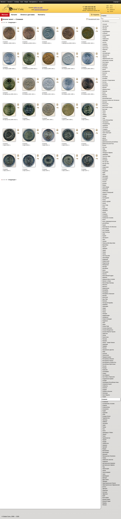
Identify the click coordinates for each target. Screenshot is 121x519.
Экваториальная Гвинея (109, 483)
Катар (104, 199)
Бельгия (104, 73)
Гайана (104, 114)
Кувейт (104, 235)
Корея (104, 225)
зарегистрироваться (40, 9)
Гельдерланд (106, 123)
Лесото (104, 246)
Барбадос (105, 64)
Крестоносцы (106, 232)
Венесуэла (105, 103)
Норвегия (105, 321)
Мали (103, 270)
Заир (103, 149)
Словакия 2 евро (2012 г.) (65, 144)
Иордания (105, 170)
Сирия (104, 396)
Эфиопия (105, 494)
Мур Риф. (105, 299)
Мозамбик (105, 290)
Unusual (104, 24)
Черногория (105, 468)
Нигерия (104, 313)
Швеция (104, 477)
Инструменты (33, 1)
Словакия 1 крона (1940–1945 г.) (47, 119)
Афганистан (105, 55)
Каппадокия (105, 198)
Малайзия (105, 268)
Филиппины (105, 450)
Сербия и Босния (107, 391)
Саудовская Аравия (107, 378)
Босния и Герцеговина (108, 80)
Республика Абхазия (108, 358)
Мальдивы (105, 272)
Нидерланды (106, 315)
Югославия (105, 497)
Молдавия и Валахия (108, 293)
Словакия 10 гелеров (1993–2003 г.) (9, 68)
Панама (104, 340)
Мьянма (104, 301)
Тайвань (104, 421)
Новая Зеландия (107, 319)
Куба (103, 234)
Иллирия (104, 160)
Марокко (104, 277)
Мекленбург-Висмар (108, 283)
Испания (104, 179)
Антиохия (105, 46)
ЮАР (103, 495)
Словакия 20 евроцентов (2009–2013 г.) (10, 93)
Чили (103, 474)
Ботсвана (105, 84)
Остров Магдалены (107, 330)
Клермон (104, 214)
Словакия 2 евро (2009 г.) (85, 119)
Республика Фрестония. (109, 364)
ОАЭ (103, 322)
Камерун (104, 194)
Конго (104, 219)
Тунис (104, 436)
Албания (104, 33)
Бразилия (105, 85)
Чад (103, 467)
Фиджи (104, 448)
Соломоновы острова (108, 403)
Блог (22, 1)
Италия (104, 183)
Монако (104, 295)
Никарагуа (105, 317)
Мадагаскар (105, 263)
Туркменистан (106, 438)
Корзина (96, 15)
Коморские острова (107, 217)
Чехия (104, 470)
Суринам (104, 412)
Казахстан (105, 188)
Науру (104, 308)
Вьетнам (104, 109)
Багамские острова (107, 60)
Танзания (105, 423)
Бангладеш (105, 62)
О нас (41, 1)
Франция (104, 454)
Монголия (105, 297)
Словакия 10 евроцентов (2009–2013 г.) (29, 68)
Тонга (103, 430)
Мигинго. (104, 286)
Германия (105, 125)
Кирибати (105, 210)
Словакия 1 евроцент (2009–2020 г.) (9, 42)
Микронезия (105, 288)
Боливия (104, 78)
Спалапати (105, 409)
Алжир (104, 37)
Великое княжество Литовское (110, 100)
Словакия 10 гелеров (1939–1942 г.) (87, 42)
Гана (103, 118)
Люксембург (105, 257)
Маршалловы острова (108, 279)
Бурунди (104, 91)
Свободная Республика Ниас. (110, 382)
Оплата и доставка (28, 15)
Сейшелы (105, 386)
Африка (104, 56)
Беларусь (105, 67)
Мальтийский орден (107, 275)
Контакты (41, 15)
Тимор (104, 427)
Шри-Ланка (105, 479)
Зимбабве (105, 154)
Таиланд (104, 420)
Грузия (104, 136)
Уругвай (104, 447)
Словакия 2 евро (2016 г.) (65, 170)
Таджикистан (106, 418)
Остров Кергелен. (107, 328)
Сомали (104, 405)
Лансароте (105, 237)
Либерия (104, 248)
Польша (104, 353)
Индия (104, 165)
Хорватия (105, 461)
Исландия (105, 178)
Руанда (104, 367)
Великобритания (107, 98)
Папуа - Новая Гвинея (108, 342)
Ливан (104, 250)
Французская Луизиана (108, 456)
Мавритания (105, 261)
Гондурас (105, 129)
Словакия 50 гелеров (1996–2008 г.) (87, 93)
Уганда (104, 441)
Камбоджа (105, 190)
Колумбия (105, 216)
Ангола (104, 42)
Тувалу (104, 434)
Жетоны (104, 147)
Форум (26, 1)
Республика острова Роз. (109, 362)
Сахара (104, 380)
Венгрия (104, 102)
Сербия (104, 389)
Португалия (105, 355)
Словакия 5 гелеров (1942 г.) (46, 42)
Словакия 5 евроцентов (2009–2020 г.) (69, 42)
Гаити (104, 113)
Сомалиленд (106, 407)
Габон (104, 111)
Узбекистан (105, 443)
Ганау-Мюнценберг (107, 120)
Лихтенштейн (106, 255)
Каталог (10, 1)
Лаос (103, 239)
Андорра (104, 44)
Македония (105, 264)
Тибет (104, 425)
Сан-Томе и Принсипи (108, 377)
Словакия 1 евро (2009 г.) (26, 119)
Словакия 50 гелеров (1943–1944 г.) (48, 93)
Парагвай (105, 344)
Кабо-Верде (105, 187)
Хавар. (104, 458)
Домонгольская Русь (108, 143)
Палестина (105, 337)
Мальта (104, 274)
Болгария (105, 76)
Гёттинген (105, 127)
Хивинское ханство (107, 459)
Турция (104, 439)
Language (116, 1)
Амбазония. (105, 38)
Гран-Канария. (106, 131)
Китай (104, 212)
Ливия (104, 252)
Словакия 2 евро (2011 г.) (46, 144)
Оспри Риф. (105, 326)
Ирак (103, 172)
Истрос (104, 181)
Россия (104, 366)
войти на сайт (38, 7)
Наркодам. (105, 306)
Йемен (104, 185)
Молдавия (105, 292)
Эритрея (104, 488)
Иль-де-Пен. (105, 163)
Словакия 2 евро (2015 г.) (26, 170)
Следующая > (12, 22)
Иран (103, 174)
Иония (104, 169)
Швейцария (105, 476)
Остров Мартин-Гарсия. (109, 331)
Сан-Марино (105, 375)
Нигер (104, 311)
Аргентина (105, 47)
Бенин (104, 75)
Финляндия (105, 452)
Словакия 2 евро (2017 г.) (85, 170)
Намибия (104, 304)
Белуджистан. (106, 71)
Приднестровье (106, 357)
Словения (105, 401)
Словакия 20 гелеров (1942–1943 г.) (68, 68)
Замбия (104, 151)
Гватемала (105, 122)
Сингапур (105, 393)
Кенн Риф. (105, 205)
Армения (104, 49)
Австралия (105, 26)
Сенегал (104, 387)
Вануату (104, 94)
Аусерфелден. (106, 53)
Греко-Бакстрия (106, 132)
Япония (104, 505)
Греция (104, 134)
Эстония (104, 492)
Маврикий (105, 259)
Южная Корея (106, 499)
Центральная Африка (108, 465)
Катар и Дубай (106, 201)
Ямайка (104, 503)
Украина (104, 445)
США (103, 414)
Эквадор (104, 481)
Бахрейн (104, 65)
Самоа (104, 373)
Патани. (104, 348)
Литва (104, 254)
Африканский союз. (107, 58)
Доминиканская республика (110, 141)
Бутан (104, 93)
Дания (104, 138)
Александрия (106, 35)
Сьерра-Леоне (106, 416)
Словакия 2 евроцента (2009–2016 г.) (29, 42)
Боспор (104, 82)
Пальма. (104, 339)
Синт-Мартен (106, 395)
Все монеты (105, 21)
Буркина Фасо (106, 89)
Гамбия (104, 116)
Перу (103, 351)
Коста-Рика (105, 228)
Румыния (104, 369)
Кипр (103, 207)
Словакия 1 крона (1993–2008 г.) (67, 119)
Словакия (104, 399)
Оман (104, 324)
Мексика (104, 284)
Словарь (16, 1)
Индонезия (105, 167)
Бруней (104, 87)
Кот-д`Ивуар (105, 230)
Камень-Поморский (107, 192)
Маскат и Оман (106, 281)
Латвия (104, 241)
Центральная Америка (108, 463)
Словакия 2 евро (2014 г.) (6, 170)
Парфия (104, 346)
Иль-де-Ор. (105, 161)
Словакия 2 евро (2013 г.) (85, 144)
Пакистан (105, 333)
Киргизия (104, 208)
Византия (105, 105)
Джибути (104, 140)
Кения (104, 203)
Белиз (104, 69)
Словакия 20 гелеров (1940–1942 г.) (48, 68)
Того (103, 429)
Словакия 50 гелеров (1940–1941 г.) (28, 93)
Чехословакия (106, 472)
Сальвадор (105, 371)
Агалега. (104, 29)
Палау (104, 335)
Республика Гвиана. (108, 360)
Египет (104, 145)
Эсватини (105, 490)
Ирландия (105, 176)
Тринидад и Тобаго (107, 432)
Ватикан (104, 96)
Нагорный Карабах (107, 302)
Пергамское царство (108, 349)
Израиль (104, 158)
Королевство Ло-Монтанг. (109, 226)
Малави (104, 266)
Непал (104, 310)
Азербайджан (106, 31)
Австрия (104, 28)
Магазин (3, 1)
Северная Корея (107, 384)
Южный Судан (106, 501)
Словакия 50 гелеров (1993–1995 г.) (68, 93)
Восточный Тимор (107, 107)
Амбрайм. (105, 40)
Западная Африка (107, 152)
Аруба (104, 51)
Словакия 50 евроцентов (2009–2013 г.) (10, 119)
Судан (104, 410)
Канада (104, 196)
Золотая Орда (106, 156)
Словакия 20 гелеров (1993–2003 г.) (87, 68)
